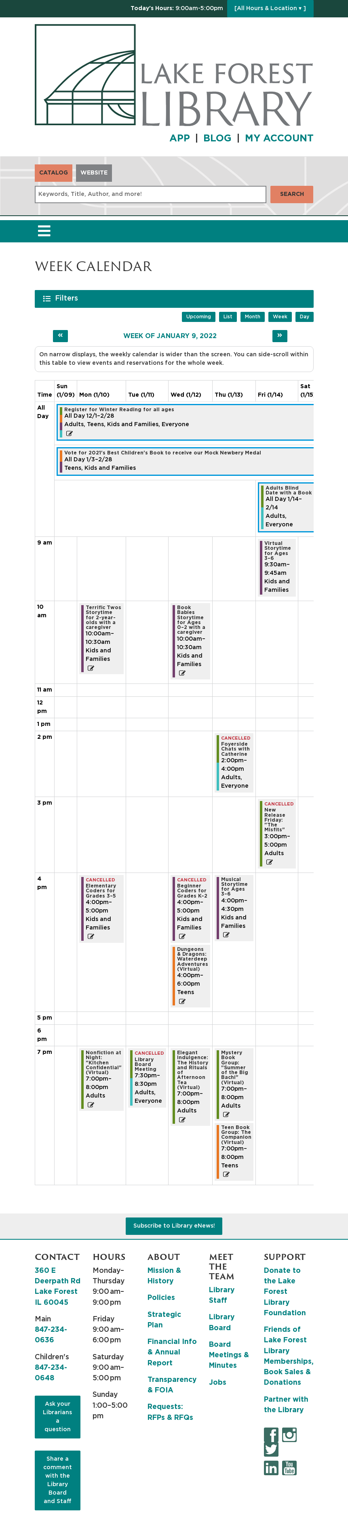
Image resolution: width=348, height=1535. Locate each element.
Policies (161, 1298)
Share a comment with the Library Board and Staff (57, 1480)
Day (304, 316)
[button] (177, 8)
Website (94, 173)
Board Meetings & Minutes (229, 1355)
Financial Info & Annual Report (172, 1352)
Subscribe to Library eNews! (174, 1226)
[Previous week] (60, 336)
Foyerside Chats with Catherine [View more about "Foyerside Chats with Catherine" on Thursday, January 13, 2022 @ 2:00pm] (235, 749)
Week (280, 316)
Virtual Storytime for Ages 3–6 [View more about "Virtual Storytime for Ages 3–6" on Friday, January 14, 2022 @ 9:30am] (277, 551)
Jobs (217, 1382)
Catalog (53, 173)
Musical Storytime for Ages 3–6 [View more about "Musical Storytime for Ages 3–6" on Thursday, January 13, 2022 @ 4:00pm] (234, 887)
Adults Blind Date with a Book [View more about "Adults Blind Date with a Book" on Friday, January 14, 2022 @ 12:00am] (289, 490)
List (228, 316)
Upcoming (198, 316)
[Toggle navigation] (44, 231)
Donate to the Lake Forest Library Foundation (285, 1292)
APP (179, 138)
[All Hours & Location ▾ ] (270, 8)
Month (252, 316)
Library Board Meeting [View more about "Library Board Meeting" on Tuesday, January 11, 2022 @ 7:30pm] (145, 1064)
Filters (67, 298)
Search (292, 194)
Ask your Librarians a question (57, 1416)
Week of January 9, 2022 (170, 336)
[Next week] (279, 336)
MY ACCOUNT (279, 138)
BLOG (217, 138)
